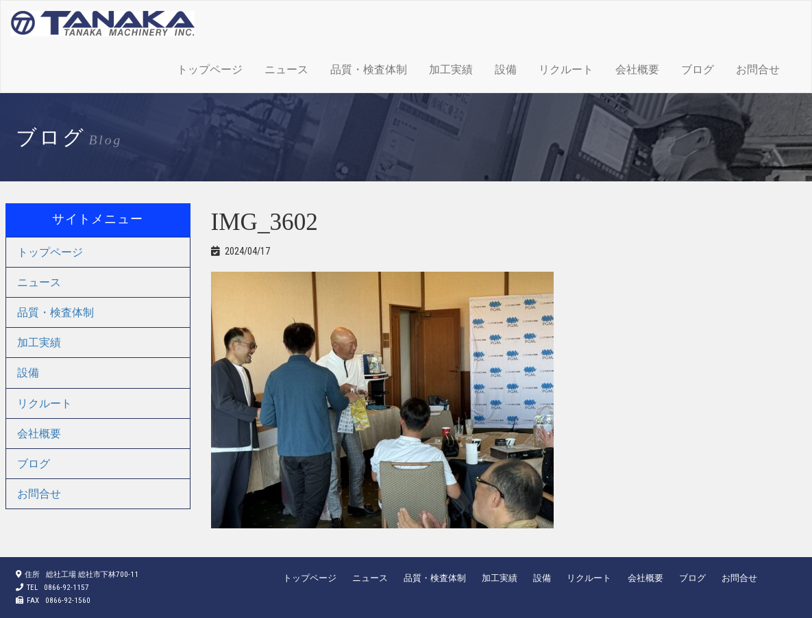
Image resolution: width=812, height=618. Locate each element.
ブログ (697, 69)
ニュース (286, 69)
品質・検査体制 (368, 69)
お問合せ (758, 69)
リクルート (566, 69)
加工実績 (451, 69)
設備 (506, 69)
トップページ (210, 69)
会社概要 (637, 69)
